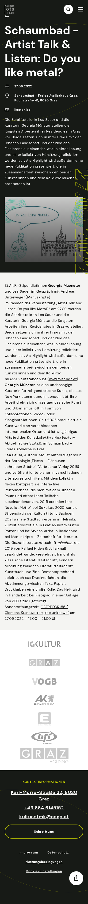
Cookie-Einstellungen (44, 871)
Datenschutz (58, 852)
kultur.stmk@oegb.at (44, 817)
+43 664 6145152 (44, 808)
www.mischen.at (63, 385)
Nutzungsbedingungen (44, 862)
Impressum (28, 852)
